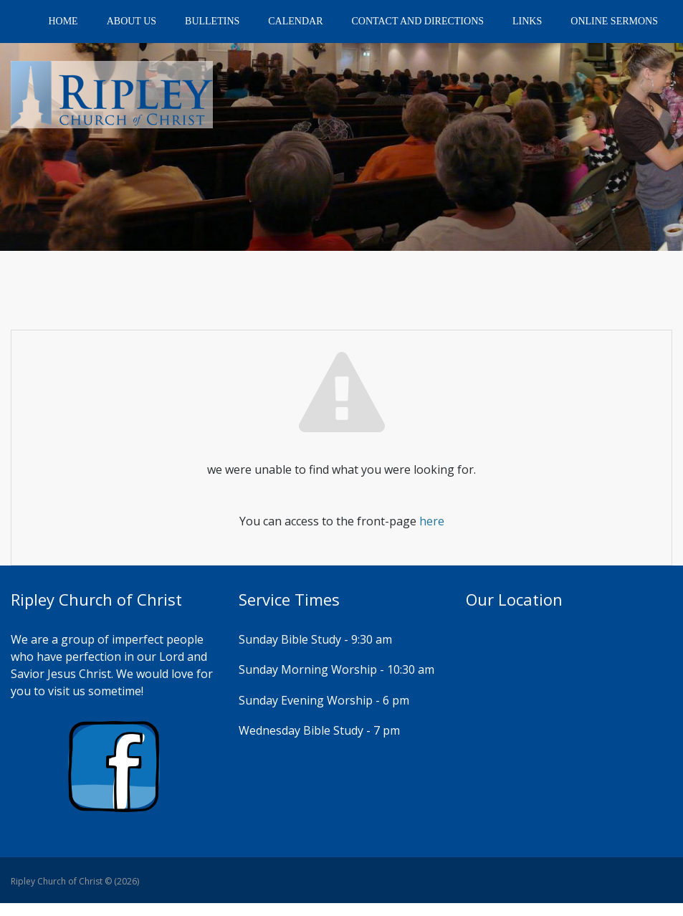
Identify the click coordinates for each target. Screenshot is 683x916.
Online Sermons (614, 21)
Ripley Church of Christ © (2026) (75, 881)
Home (62, 21)
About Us (131, 21)
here (431, 521)
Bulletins (212, 21)
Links (527, 21)
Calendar (295, 21)
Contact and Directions (418, 21)
